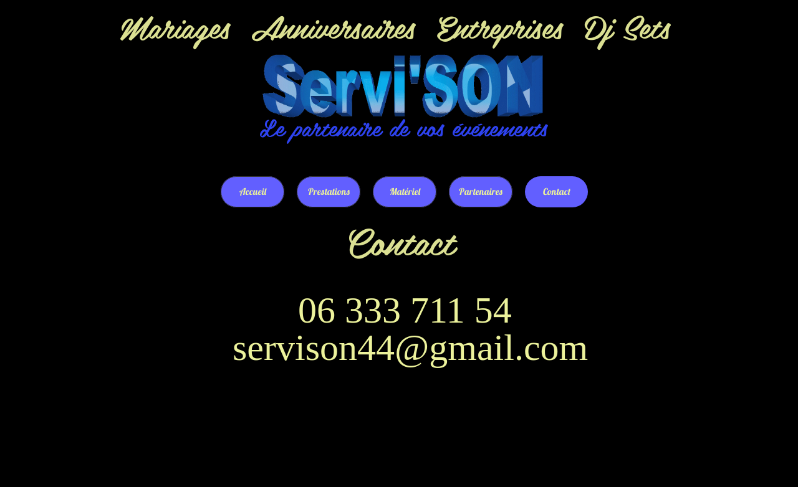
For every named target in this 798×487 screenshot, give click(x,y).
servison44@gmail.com (410, 347)
